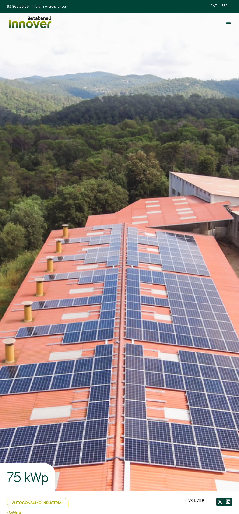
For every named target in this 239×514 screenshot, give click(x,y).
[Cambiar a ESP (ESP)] (224, 5)
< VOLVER (195, 500)
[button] (228, 22)
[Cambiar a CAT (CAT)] (213, 5)
